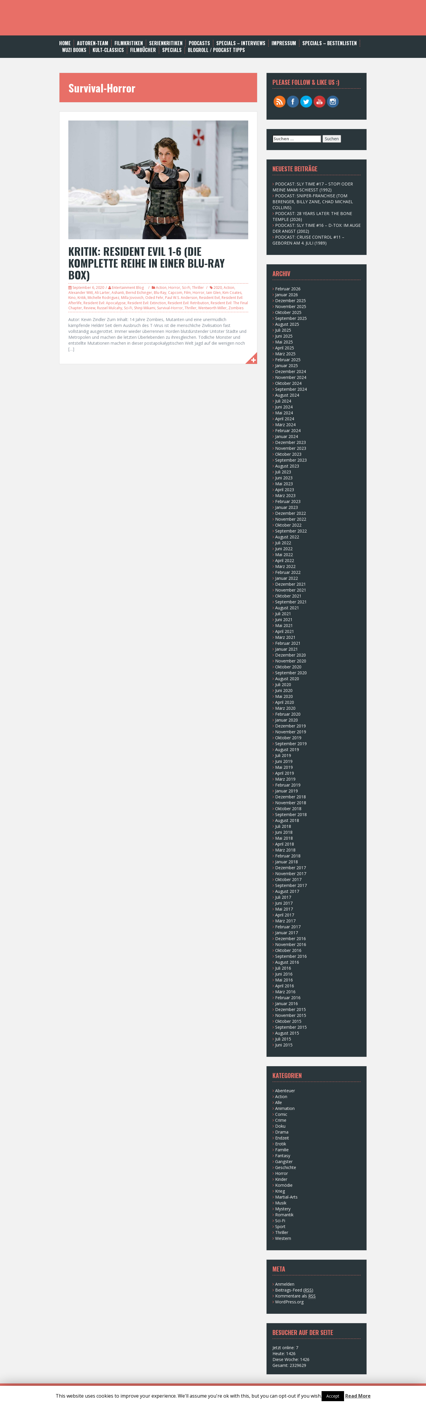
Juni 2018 (284, 832)
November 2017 (290, 873)
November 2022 (290, 519)
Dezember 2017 (290, 867)
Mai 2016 (284, 980)
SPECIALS (172, 50)
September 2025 (291, 318)
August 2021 (287, 607)
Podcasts (199, 43)
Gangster (284, 1161)
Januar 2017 (286, 932)
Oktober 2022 (288, 525)
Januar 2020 (286, 720)
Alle (278, 1102)
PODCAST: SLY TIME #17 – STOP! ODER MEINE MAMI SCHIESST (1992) (312, 187)
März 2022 (285, 566)
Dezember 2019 (290, 726)
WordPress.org (289, 1302)
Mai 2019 (284, 767)
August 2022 (287, 537)
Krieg (280, 1191)
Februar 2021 (288, 643)
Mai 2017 (284, 909)
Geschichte (285, 1167)
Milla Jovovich (132, 297)
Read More (358, 1396)
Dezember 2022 (290, 513)
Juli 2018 (283, 826)
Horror (174, 287)
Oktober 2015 (288, 1021)
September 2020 (291, 672)
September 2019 (291, 743)
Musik (280, 1203)
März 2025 (285, 353)
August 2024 (287, 395)
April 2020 (284, 702)
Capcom (175, 292)
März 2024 (285, 424)
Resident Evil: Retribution (188, 302)
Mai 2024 (284, 413)
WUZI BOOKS (74, 50)
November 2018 (290, 802)
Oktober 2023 (288, 454)
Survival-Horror (170, 307)
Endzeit (282, 1138)
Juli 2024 (283, 401)
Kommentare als (295, 1296)
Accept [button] (332, 1396)
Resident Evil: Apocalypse (104, 302)
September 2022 (291, 531)
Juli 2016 (283, 968)
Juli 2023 (283, 472)
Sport (280, 1226)
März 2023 (285, 495)
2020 (218, 287)
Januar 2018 (286, 862)
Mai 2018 (284, 838)
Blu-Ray (160, 292)
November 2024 (290, 377)
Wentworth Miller (212, 307)
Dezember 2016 (290, 938)
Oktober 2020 (288, 667)
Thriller (198, 287)
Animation (285, 1108)
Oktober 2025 (288, 312)
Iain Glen (213, 292)
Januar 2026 (286, 294)
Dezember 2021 (290, 584)
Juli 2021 (283, 613)
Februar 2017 (288, 926)
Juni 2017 (284, 903)
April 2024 (284, 418)
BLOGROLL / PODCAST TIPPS (216, 50)
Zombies (235, 307)
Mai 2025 (284, 342)
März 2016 (285, 991)
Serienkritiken (166, 43)
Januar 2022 (286, 578)
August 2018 (287, 820)
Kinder (281, 1179)
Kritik (82, 297)
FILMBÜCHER (143, 50)
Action (161, 287)
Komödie (284, 1185)
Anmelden (284, 1284)
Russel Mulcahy (109, 307)
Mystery (283, 1209)
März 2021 (285, 637)
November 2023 (290, 448)
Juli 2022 (283, 543)
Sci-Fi (186, 287)
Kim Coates (231, 292)
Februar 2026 (288, 289)
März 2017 (285, 921)
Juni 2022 (284, 548)
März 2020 (285, 708)
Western (283, 1238)
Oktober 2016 (288, 950)
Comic (281, 1114)
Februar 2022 (288, 572)
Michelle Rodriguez (103, 297)
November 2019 (290, 732)
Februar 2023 (288, 501)
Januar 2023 (286, 507)
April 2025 (284, 348)
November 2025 (290, 306)
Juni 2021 (284, 619)
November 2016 (290, 944)
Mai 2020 (284, 696)
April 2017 (284, 915)
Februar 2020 (288, 714)
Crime (280, 1120)
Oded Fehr (154, 297)
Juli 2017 (283, 897)
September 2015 (291, 1027)
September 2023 (291, 460)
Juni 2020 (284, 690)
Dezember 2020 (290, 655)
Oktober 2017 (288, 879)
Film (187, 292)
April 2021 (284, 631)
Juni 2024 (284, 407)
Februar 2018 (288, 856)
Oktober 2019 (288, 737)
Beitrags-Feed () (294, 1290)
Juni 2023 (284, 478)
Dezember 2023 (290, 442)
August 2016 (287, 962)
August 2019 (287, 749)
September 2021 (291, 602)
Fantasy (282, 1155)
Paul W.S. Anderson (181, 297)
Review (89, 307)
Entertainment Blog (128, 287)
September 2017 (291, 885)
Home (65, 43)
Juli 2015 (283, 1039)
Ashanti (118, 292)
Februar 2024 (288, 430)
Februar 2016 (288, 997)
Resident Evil (209, 297)
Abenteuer (285, 1090)
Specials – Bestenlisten (329, 43)
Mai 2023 (284, 483)
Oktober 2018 (288, 808)
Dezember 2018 (290, 797)
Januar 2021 (286, 649)
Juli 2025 (283, 330)
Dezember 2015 (290, 1009)
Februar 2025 (288, 359)
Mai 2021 (284, 625)
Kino (72, 297)
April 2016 (284, 986)
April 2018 (284, 844)
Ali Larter (102, 292)
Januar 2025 (286, 365)
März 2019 (285, 779)
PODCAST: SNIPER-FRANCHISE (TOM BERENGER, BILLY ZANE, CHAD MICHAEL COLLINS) (312, 201)
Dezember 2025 (290, 300)
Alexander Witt (80, 292)
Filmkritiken (128, 43)
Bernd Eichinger (139, 292)
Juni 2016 (284, 974)
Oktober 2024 (288, 383)
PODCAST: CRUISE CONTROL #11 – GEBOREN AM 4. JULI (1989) (308, 240)
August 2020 (287, 678)
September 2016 (291, 956)
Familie (282, 1149)
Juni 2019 (284, 761)
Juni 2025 (284, 336)
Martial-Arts (286, 1197)
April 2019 (284, 773)
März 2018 (285, 850)
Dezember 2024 (290, 371)
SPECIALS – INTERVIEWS (240, 43)
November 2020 (290, 661)
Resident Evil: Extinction (147, 302)
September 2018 (291, 814)
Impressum (284, 43)
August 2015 (287, 1033)
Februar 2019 (288, 785)
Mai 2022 (284, 554)
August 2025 (287, 324)
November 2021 (290, 590)
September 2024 (291, 389)
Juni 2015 (284, 1045)
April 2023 (284, 489)
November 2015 (290, 1015)
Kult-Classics (108, 50)
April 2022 (284, 560)
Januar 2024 (286, 436)
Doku (280, 1126)
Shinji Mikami (144, 307)
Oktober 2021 (288, 596)
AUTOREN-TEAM (92, 43)
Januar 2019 (286, 791)
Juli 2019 (283, 755)
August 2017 (287, 891)
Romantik (284, 1214)
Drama (281, 1132)
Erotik (280, 1144)
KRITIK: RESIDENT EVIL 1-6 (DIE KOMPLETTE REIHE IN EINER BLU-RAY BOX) (146, 262)
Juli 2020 (283, 684)
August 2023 (287, 466)
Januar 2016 (286, 1003)
